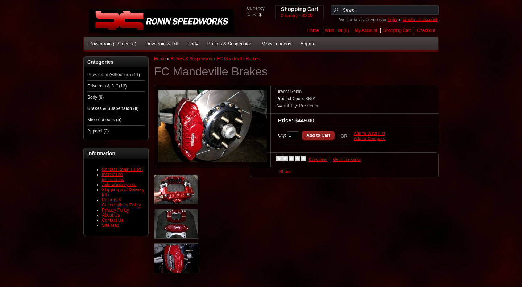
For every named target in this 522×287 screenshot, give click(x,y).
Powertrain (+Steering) (112, 43)
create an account (420, 19)
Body (192, 43)
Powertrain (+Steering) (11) (113, 74)
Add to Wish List (369, 133)
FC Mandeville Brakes (238, 58)
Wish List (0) (337, 30)
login (392, 19)
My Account (366, 30)
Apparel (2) (98, 131)
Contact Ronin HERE (122, 169)
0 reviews (318, 159)
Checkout (426, 30)
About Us (111, 215)
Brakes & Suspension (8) (112, 108)
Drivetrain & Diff (161, 43)
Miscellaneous (276, 43)
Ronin (296, 91)
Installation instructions (113, 177)
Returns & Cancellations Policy (121, 202)
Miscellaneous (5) (104, 119)
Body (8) (95, 97)
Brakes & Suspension (229, 43)
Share (285, 171)
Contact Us (112, 220)
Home (313, 30)
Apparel (309, 43)
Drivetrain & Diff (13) (107, 86)
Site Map (110, 225)
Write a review (347, 159)
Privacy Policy (115, 210)
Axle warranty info (119, 184)
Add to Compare (369, 138)
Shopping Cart (397, 30)
